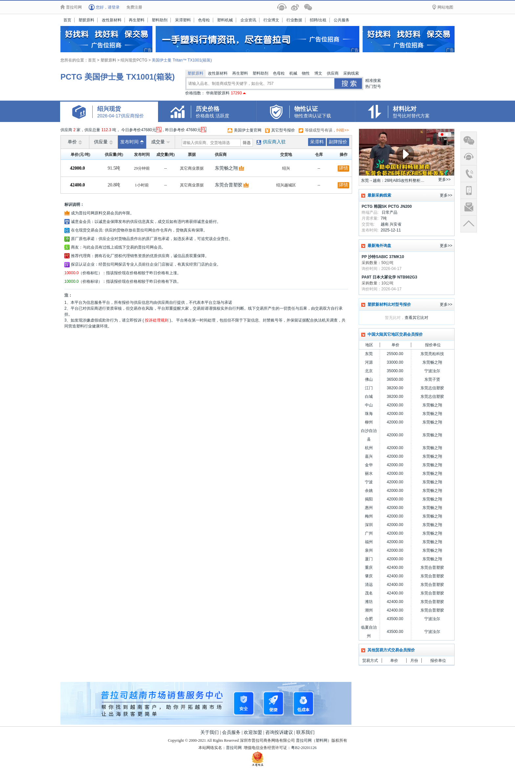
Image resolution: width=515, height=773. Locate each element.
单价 (75, 142)
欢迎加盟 (253, 732)
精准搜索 (373, 80)
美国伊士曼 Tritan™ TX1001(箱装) (182, 60)
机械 (293, 73)
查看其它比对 (416, 317)
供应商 (333, 73)
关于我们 (209, 732)
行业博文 (271, 20)
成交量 (160, 142)
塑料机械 (225, 20)
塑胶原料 (86, 20)
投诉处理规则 (157, 320)
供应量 (103, 142)
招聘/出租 (318, 20)
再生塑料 (137, 20)
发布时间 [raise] (132, 142)
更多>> (444, 179)
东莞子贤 (432, 379)
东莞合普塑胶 (228, 184)
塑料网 (321, 740)
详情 (343, 168)
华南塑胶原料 (226, 93)
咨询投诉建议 (279, 732)
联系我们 (305, 732)
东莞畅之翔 (226, 168)
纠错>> (342, 130)
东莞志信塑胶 (432, 388)
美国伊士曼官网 (247, 130)
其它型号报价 (283, 130)
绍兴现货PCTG (134, 60)
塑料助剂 (160, 20)
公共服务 (341, 20)
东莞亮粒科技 (432, 353)
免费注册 (134, 7)
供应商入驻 (274, 141)
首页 (67, 20)
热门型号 (373, 86)
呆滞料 (317, 141)
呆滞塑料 (183, 20)
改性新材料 (112, 20)
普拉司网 (304, 740)
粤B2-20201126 (304, 747)
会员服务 (231, 732)
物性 (306, 73)
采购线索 (351, 73)
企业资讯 (248, 20)
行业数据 (294, 20)
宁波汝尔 (432, 371)
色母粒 (204, 20)
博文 (318, 73)
